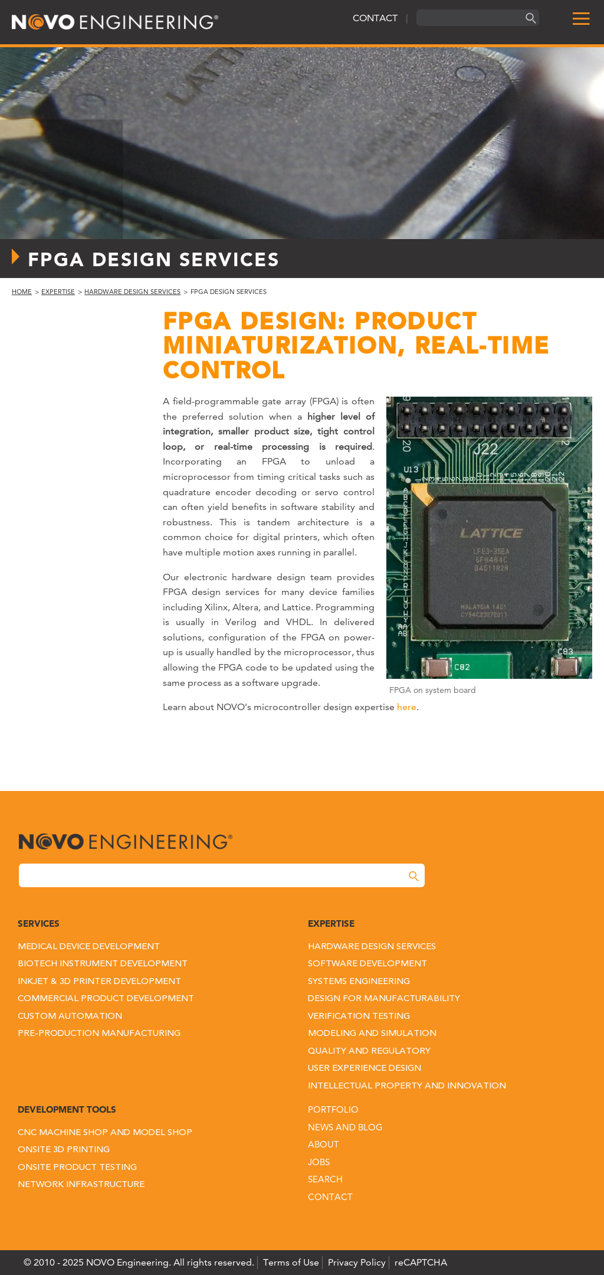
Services (39, 923)
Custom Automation (70, 1016)
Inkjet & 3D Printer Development (99, 982)
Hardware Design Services (132, 291)
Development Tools (67, 1109)
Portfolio (333, 1109)
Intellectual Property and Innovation (407, 1086)
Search (325, 1179)
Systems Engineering (359, 982)
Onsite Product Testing (77, 1167)
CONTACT (375, 18)
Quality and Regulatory (369, 1051)
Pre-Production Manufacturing (99, 1033)
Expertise (58, 291)
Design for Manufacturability (384, 999)
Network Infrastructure (81, 1185)
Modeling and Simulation (372, 1033)
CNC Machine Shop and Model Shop (105, 1133)
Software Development (367, 964)
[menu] (576, 19)
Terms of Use (291, 1262)
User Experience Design (364, 1068)
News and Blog (345, 1127)
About (323, 1144)
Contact (330, 1196)
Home (22, 291)
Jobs (319, 1162)
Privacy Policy (357, 1262)
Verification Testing (359, 1016)
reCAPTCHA (421, 1262)
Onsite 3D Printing (64, 1150)
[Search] (529, 18)
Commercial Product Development (106, 999)
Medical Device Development (89, 947)
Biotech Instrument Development (103, 964)
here (406, 706)
